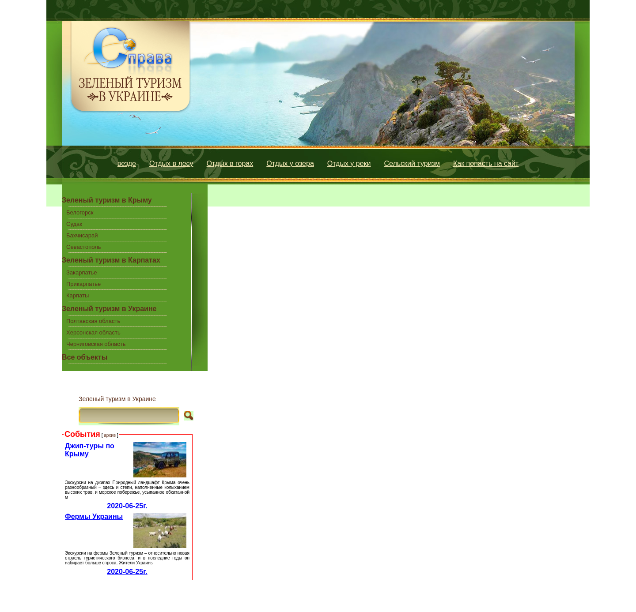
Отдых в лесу (171, 163)
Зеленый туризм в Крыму (107, 200)
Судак (74, 224)
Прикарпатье (83, 284)
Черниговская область (96, 344)
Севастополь (83, 247)
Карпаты (77, 295)
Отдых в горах (230, 163)
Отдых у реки (349, 163)
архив (110, 435)
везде (126, 163)
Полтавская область (93, 321)
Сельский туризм (412, 163)
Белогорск (79, 212)
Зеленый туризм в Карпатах (111, 260)
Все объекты (84, 357)
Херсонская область (93, 332)
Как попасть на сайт (486, 163)
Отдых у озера (290, 163)
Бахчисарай (82, 235)
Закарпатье (81, 272)
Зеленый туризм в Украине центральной (109, 310)
